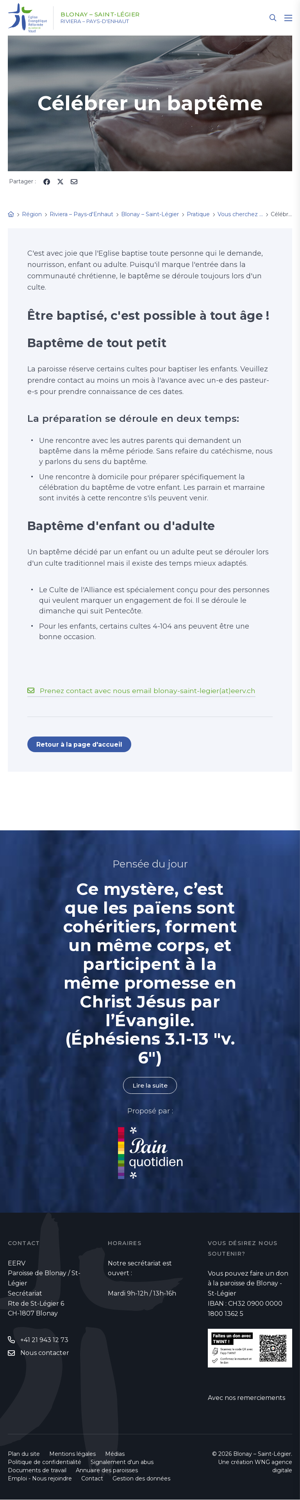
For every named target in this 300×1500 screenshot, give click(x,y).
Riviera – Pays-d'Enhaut (100, 21)
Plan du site (24, 1454)
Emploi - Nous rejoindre (40, 1478)
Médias (115, 1454)
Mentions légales (72, 1454)
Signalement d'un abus (122, 1462)
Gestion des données (141, 1478)
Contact (92, 1478)
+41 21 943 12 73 (44, 1340)
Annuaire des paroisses (107, 1470)
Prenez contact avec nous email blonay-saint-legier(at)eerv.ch (148, 690)
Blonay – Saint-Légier (104, 14)
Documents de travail (37, 1470)
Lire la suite (150, 1086)
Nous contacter (44, 1353)
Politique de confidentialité (44, 1462)
